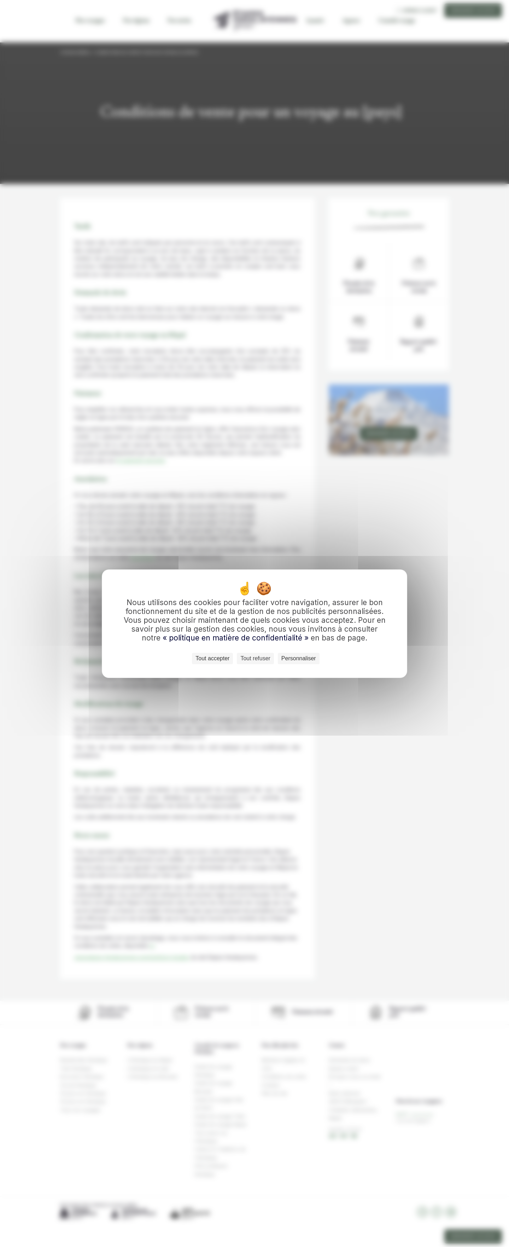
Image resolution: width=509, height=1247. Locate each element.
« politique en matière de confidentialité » (237, 637)
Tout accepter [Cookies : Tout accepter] (212, 658)
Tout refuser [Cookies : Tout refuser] (255, 658)
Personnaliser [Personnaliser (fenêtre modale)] (298, 658)
